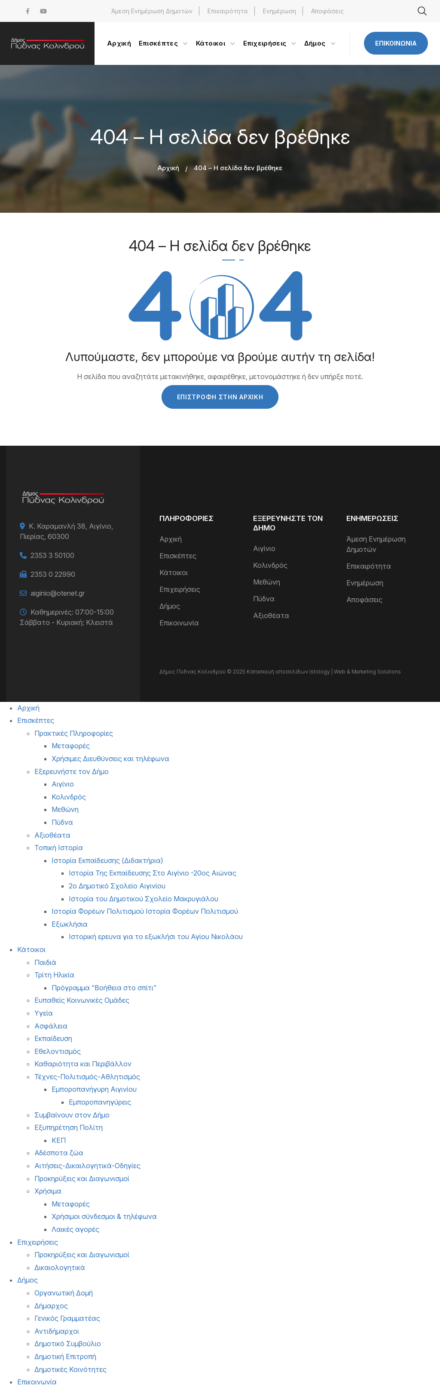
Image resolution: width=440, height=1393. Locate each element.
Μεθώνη (266, 582)
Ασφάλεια (50, 1026)
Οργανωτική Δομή (63, 1293)
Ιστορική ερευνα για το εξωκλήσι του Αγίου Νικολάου (156, 936)
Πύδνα (264, 598)
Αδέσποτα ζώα (58, 1152)
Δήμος (169, 606)
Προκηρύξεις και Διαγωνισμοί (81, 1178)
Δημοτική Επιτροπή (65, 1356)
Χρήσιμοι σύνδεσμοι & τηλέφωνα (104, 1216)
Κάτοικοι (173, 572)
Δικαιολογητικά (59, 1267)
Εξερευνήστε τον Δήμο (71, 771)
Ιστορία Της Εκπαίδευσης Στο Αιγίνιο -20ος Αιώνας (152, 873)
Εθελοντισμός (57, 1051)
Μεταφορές (71, 745)
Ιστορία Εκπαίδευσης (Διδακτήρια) (107, 860)
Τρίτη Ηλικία (54, 975)
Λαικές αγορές (75, 1229)
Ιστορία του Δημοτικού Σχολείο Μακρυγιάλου (143, 898)
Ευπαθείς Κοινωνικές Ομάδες (81, 1000)
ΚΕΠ (59, 1140)
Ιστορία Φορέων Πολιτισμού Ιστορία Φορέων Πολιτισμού (145, 911)
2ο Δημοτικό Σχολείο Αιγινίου (117, 886)
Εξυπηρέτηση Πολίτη (68, 1127)
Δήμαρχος (51, 1305)
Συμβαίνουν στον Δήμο (72, 1115)
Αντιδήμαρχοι (56, 1331)
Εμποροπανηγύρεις (100, 1102)
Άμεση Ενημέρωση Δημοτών (151, 11)
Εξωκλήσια (70, 924)
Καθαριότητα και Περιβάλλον (82, 1063)
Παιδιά (45, 962)
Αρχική (168, 168)
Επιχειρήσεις (179, 589)
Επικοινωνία (396, 43)
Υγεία (43, 1013)
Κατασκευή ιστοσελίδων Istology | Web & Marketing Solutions (324, 671)
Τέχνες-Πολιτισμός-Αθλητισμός (87, 1076)
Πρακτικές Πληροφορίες (73, 733)
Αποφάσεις (327, 11)
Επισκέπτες (177, 555)
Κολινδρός (270, 565)
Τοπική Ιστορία (58, 847)
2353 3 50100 (52, 555)
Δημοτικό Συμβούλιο (67, 1343)
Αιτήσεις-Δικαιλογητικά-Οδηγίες (87, 1165)
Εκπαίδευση (53, 1038)
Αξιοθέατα (271, 615)
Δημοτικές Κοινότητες (70, 1369)
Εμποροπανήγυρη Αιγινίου (94, 1089)
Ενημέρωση (279, 11)
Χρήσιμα (47, 1191)
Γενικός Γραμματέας (67, 1318)
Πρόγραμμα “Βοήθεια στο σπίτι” (104, 987)
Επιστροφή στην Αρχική (220, 397)
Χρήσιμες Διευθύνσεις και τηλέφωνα (110, 758)
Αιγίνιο (264, 548)
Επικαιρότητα (228, 11)
